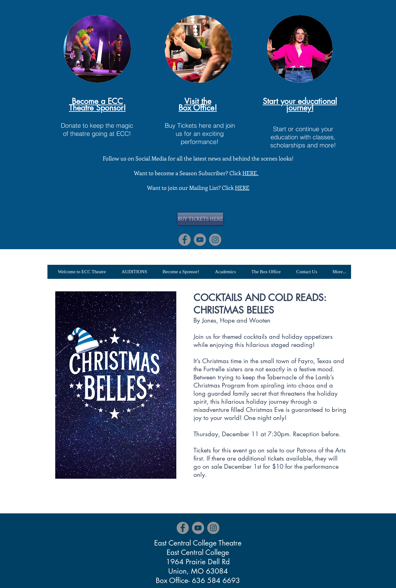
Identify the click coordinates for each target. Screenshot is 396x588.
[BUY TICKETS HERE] (200, 219)
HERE (242, 187)
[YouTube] (200, 240)
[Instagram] (215, 240)
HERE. (250, 173)
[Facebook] (184, 240)
